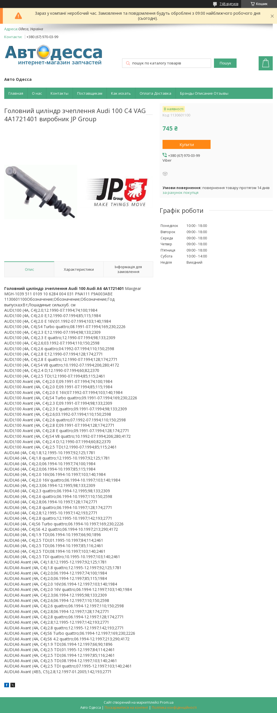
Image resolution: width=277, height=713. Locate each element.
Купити (186, 144)
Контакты (59, 93)
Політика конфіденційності (174, 707)
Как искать (121, 93)
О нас (37, 93)
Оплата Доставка (155, 93)
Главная (15, 93)
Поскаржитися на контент (126, 707)
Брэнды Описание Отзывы (204, 93)
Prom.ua (167, 702)
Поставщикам (89, 93)
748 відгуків (229, 3)
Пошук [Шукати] (225, 63)
